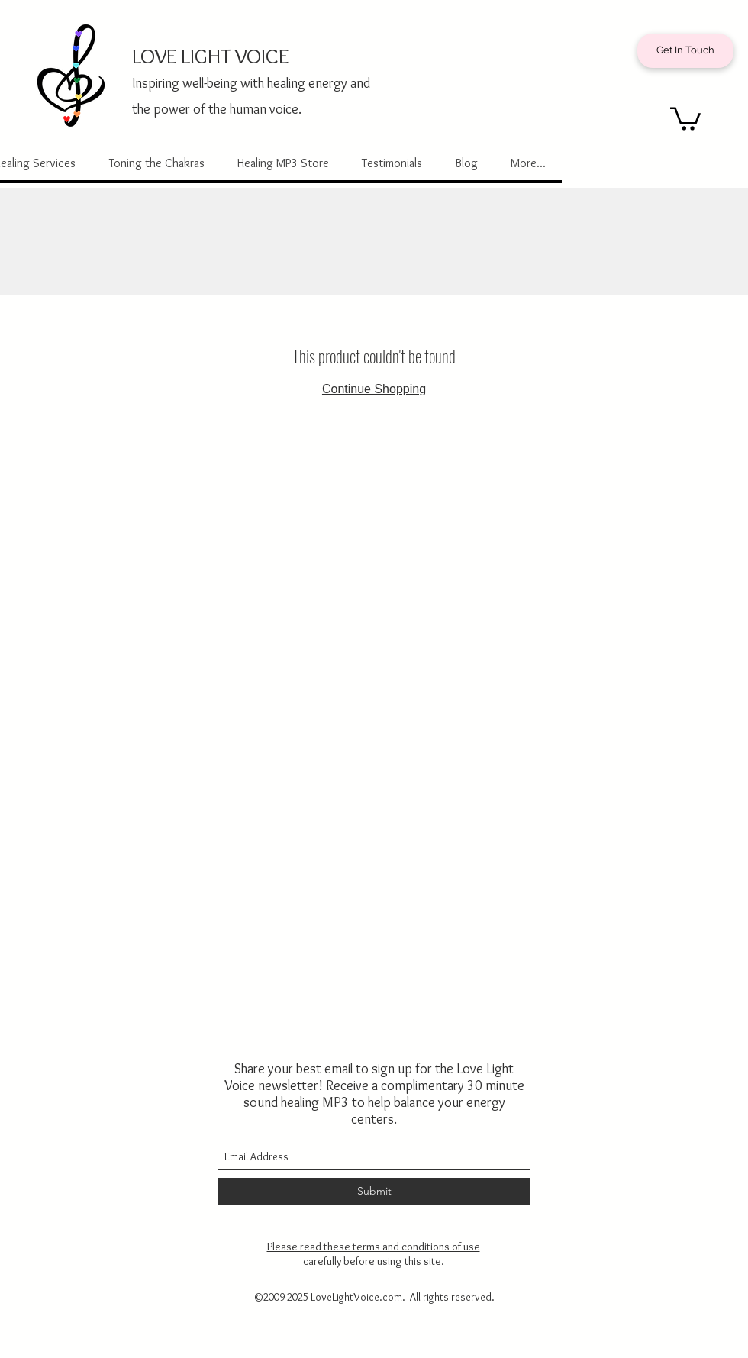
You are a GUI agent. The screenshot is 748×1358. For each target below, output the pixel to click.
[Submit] (374, 1191)
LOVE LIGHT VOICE (210, 56)
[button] (685, 118)
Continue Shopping (374, 388)
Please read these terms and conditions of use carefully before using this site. (373, 1254)
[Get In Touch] (685, 51)
